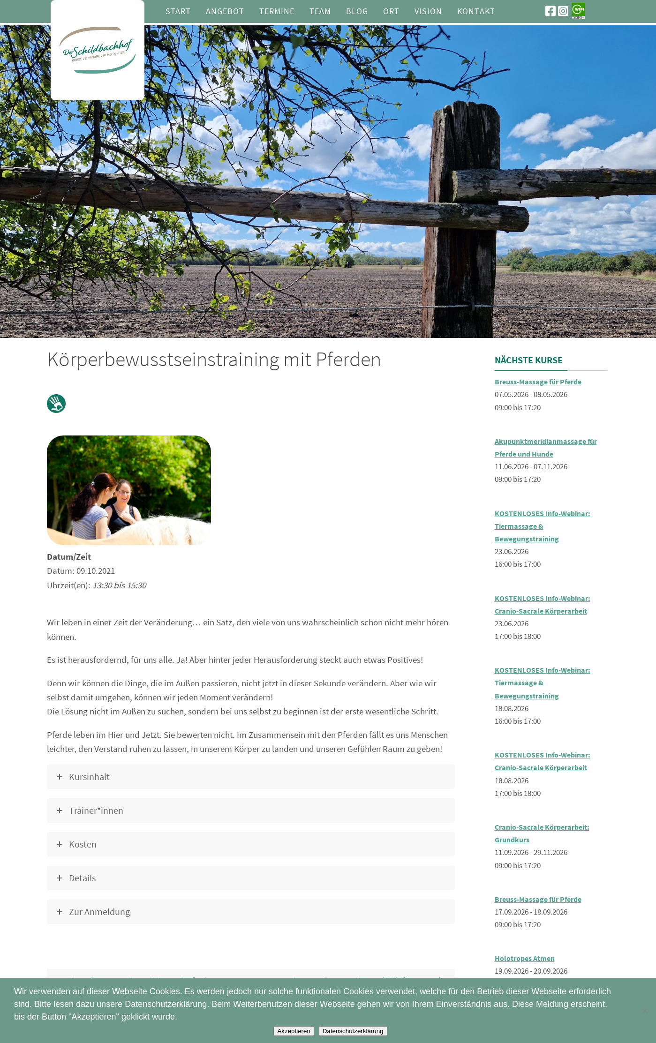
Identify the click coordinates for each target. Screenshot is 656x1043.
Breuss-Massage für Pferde (543, 381)
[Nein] (644, 1010)
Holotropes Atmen (527, 958)
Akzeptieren (293, 1031)
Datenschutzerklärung (353, 1031)
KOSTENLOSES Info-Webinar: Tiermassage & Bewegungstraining (545, 526)
